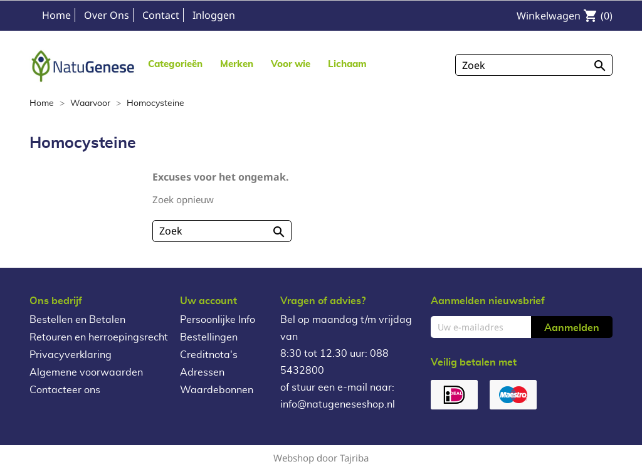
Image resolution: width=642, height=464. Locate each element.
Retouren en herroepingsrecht (98, 337)
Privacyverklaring (70, 355)
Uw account (208, 301)
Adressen (202, 372)
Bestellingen (209, 337)
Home (56, 15)
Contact (160, 15)
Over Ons (106, 15)
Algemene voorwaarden (86, 372)
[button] (236, 64)
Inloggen (213, 15)
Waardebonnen (216, 390)
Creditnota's (209, 355)
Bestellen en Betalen (77, 320)
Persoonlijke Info (217, 320)
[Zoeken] (534, 65)
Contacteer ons (64, 390)
